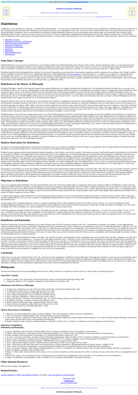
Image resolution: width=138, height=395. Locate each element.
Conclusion (8, 49)
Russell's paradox (69, 375)
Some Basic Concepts (12, 39)
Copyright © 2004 (69, 378)
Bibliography (9, 51)
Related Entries (10, 54)
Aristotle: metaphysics (8, 375)
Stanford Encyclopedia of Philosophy (78, 2)
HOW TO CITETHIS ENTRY (6, 12)
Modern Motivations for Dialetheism (17, 43)
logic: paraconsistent (55, 375)
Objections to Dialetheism (13, 45)
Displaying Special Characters (104, 16)
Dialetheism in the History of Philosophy (18, 41)
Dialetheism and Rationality (14, 47)
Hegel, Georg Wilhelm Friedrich (27, 375)
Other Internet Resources (13, 52)
